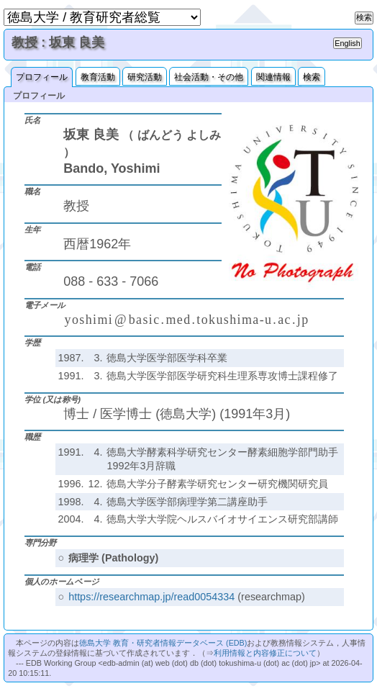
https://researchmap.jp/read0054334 (151, 596)
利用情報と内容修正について (265, 653)
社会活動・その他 (208, 77)
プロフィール (42, 77)
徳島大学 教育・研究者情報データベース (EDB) (163, 642)
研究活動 (144, 77)
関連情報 (273, 77)
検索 (311, 77)
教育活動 (98, 77)
